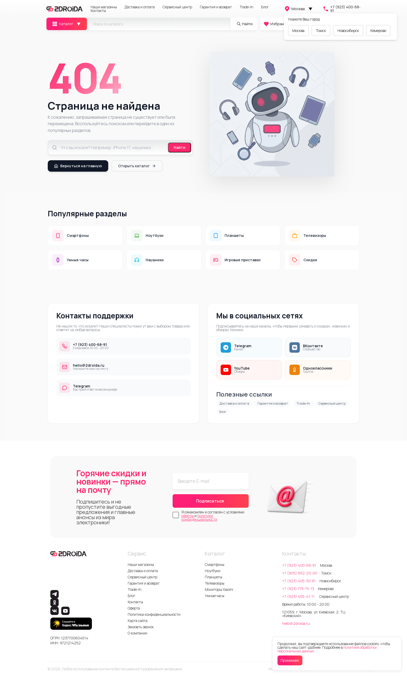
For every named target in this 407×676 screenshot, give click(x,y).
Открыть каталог (137, 165)
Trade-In (246, 7)
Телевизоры (214, 583)
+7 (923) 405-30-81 (299, 580)
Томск (321, 30)
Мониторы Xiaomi (219, 589)
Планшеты (213, 576)
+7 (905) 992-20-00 (299, 573)
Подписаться (210, 501)
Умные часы (214, 595)
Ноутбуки (212, 570)
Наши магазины (104, 7)
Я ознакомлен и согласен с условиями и (212, 515)
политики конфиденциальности (199, 517)
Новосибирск (348, 30)
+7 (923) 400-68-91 (342, 8)
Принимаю (290, 660)
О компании (137, 633)
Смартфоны (214, 564)
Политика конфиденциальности (154, 614)
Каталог (62, 24)
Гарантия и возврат (216, 7)
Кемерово (378, 30)
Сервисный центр (177, 7)
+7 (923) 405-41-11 (298, 596)
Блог (265, 7)
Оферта (134, 608)
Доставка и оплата (140, 7)
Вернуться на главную (78, 165)
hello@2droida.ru (296, 623)
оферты (187, 515)
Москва (294, 9)
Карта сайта (137, 620)
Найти (179, 147)
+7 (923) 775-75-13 (298, 588)
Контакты (98, 10)
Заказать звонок (141, 626)
